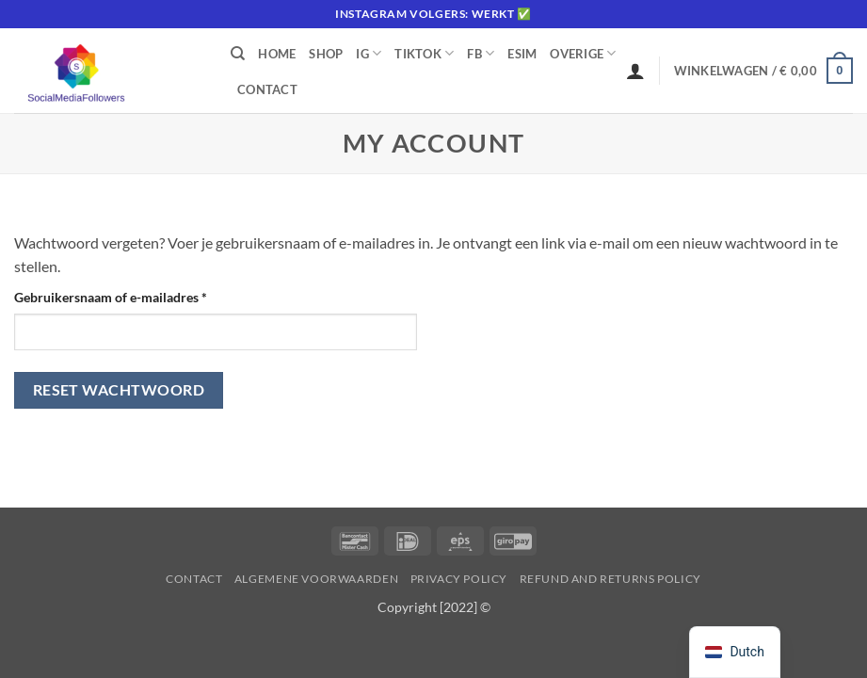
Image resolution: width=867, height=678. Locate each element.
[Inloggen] (635, 70)
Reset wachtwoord (118, 389)
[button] (763, 70)
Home (277, 53)
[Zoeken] (238, 54)
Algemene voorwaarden (316, 579)
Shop (326, 53)
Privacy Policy (459, 579)
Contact (267, 89)
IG (368, 53)
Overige (583, 53)
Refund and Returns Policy (610, 579)
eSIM (522, 53)
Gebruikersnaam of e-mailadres (131, 295)
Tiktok (424, 53)
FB (480, 53)
